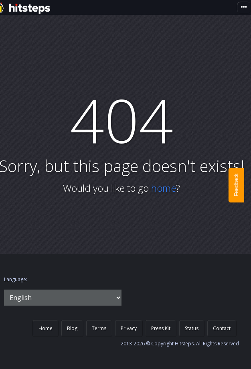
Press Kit (160, 328)
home (163, 188)
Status (191, 328)
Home (45, 328)
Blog (72, 328)
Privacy (129, 328)
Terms (99, 328)
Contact (222, 328)
